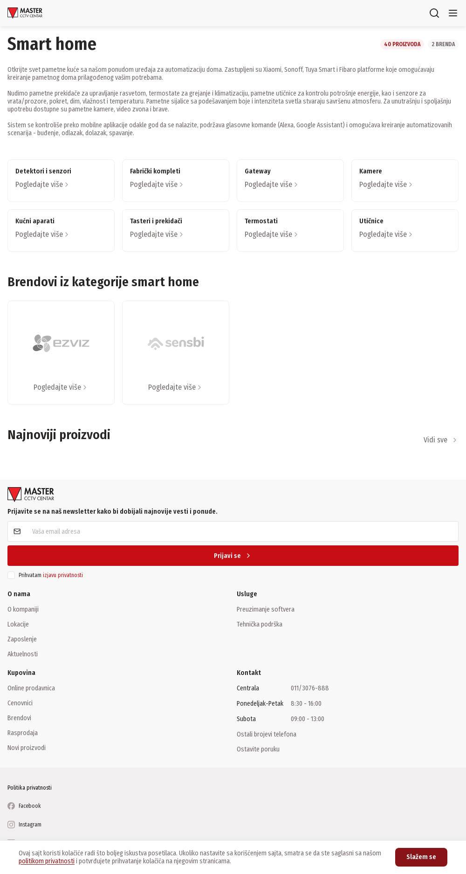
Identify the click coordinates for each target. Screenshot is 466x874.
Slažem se (421, 857)
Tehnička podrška (259, 624)
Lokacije (18, 624)
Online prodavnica (31, 688)
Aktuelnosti (22, 654)
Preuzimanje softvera (266, 609)
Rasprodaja (22, 732)
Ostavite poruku (258, 749)
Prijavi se (233, 556)
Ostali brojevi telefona (266, 734)
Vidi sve (441, 439)
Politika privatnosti (29, 788)
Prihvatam (51, 575)
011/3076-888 (310, 688)
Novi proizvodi (26, 747)
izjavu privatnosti (63, 575)
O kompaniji (23, 609)
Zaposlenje (22, 639)
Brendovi (19, 718)
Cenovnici (20, 703)
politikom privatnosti (47, 861)
